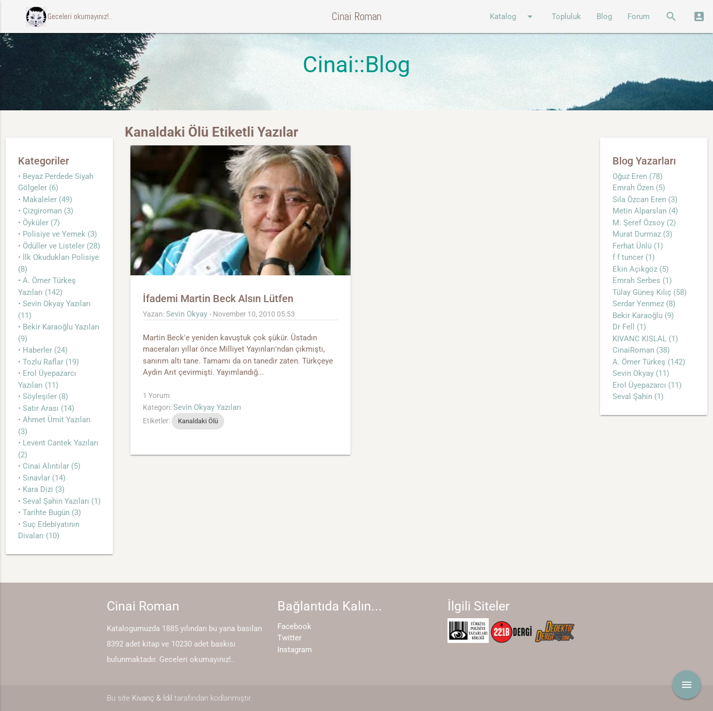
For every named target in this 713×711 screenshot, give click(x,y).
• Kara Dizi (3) (41, 489)
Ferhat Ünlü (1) (637, 246)
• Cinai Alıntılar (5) (49, 466)
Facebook (294, 626)
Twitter (289, 637)
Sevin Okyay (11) (640, 373)
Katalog (513, 16)
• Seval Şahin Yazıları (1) (59, 501)
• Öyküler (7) (39, 222)
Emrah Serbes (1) (642, 280)
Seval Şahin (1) (638, 396)
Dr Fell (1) (629, 327)
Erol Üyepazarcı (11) (647, 385)
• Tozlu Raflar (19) (48, 362)
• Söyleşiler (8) (43, 396)
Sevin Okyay (186, 314)
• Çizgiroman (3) (45, 211)
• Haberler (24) (43, 350)
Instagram (294, 649)
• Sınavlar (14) (41, 478)
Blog (604, 16)
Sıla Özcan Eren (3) (644, 199)
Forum (638, 16)
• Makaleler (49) (45, 199)
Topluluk (566, 16)
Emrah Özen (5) (638, 187)
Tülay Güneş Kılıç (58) (649, 292)
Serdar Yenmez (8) (643, 303)
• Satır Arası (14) (46, 408)
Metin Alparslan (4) (645, 211)
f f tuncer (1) (633, 257)
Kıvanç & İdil (152, 698)
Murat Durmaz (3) (642, 234)
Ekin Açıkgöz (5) (640, 269)
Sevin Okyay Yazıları (207, 407)
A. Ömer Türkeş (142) (648, 362)
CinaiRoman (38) (641, 350)
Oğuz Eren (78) (637, 176)
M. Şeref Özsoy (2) (644, 222)
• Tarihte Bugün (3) (49, 512)
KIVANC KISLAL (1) (645, 338)
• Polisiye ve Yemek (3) (57, 234)
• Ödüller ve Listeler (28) (59, 246)
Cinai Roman (356, 16)
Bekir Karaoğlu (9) (643, 315)
